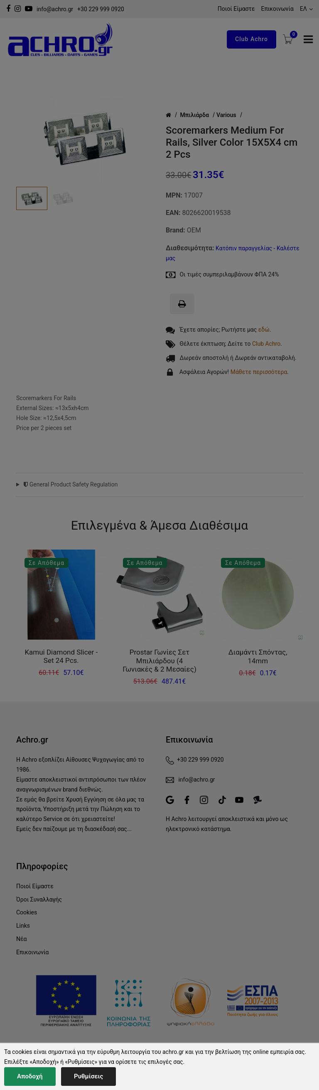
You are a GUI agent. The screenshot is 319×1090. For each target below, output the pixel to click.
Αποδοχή (30, 1076)
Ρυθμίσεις (88, 1076)
